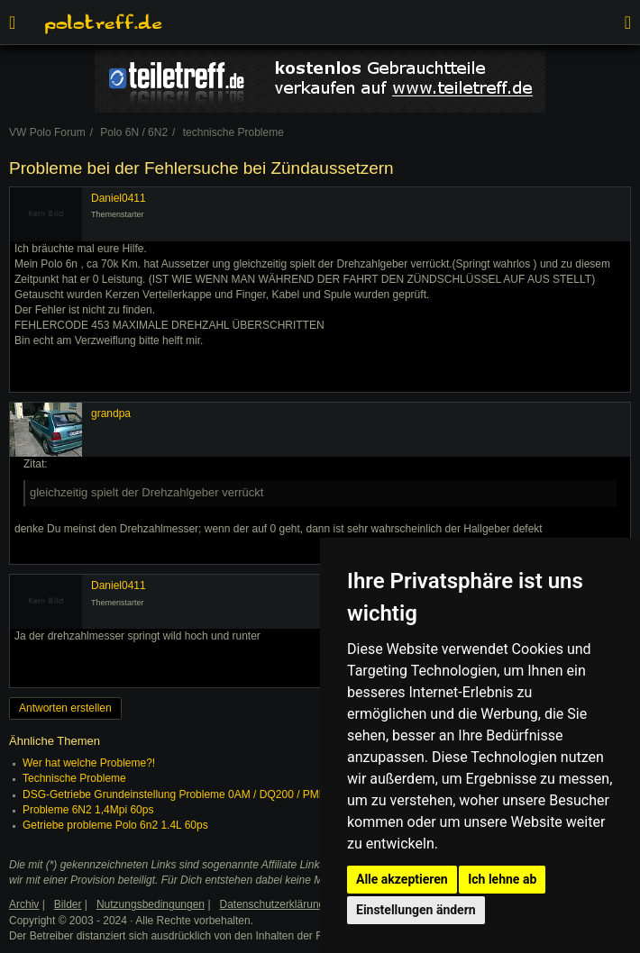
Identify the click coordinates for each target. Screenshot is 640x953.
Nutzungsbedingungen (150, 904)
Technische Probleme (74, 778)
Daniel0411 (118, 198)
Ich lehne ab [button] (502, 879)
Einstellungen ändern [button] (416, 910)
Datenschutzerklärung (272, 904)
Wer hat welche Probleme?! (89, 763)
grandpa (111, 413)
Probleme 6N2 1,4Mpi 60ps (88, 809)
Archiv (24, 904)
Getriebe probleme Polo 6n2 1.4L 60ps (115, 825)
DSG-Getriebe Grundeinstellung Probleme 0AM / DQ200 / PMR (174, 794)
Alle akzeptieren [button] (402, 879)
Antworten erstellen (65, 708)
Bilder (68, 904)
